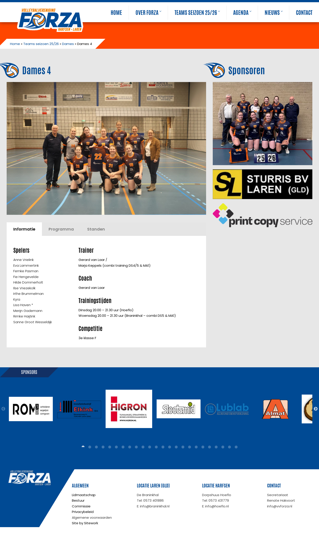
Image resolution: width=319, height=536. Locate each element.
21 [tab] (216, 447)
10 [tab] (143, 447)
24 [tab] (236, 447)
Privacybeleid (83, 511)
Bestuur (78, 500)
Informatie (24, 229)
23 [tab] (229, 447)
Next (315, 409)
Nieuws (273, 12)
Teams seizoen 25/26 (197, 12)
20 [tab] (209, 447)
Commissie (81, 506)
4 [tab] (103, 447)
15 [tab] (176, 447)
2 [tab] (89, 447)
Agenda (242, 12)
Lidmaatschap (84, 495)
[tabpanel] (31, 409)
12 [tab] (156, 447)
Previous (3, 409)
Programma (61, 229)
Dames (68, 43)
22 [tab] (223, 447)
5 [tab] (109, 447)
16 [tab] (183, 447)
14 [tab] (169, 447)
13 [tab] (163, 447)
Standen (96, 229)
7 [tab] (123, 447)
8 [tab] (129, 447)
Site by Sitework (85, 523)
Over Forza (148, 12)
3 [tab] (96, 447)
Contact (304, 12)
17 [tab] (189, 447)
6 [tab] (116, 447)
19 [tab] (203, 447)
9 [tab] (136, 447)
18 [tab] (196, 447)
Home (116, 12)
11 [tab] (149, 447)
